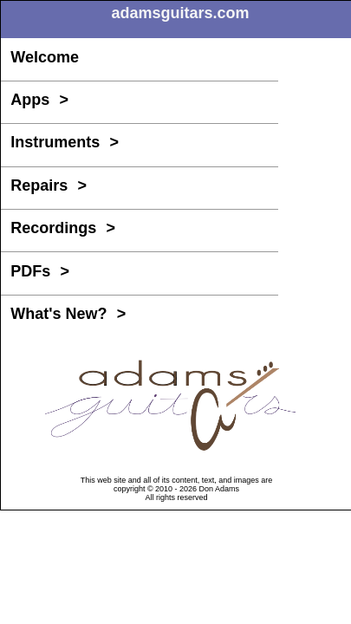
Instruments (64, 142)
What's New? (68, 313)
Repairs (48, 185)
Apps (39, 99)
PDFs (39, 271)
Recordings (62, 228)
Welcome (44, 57)
